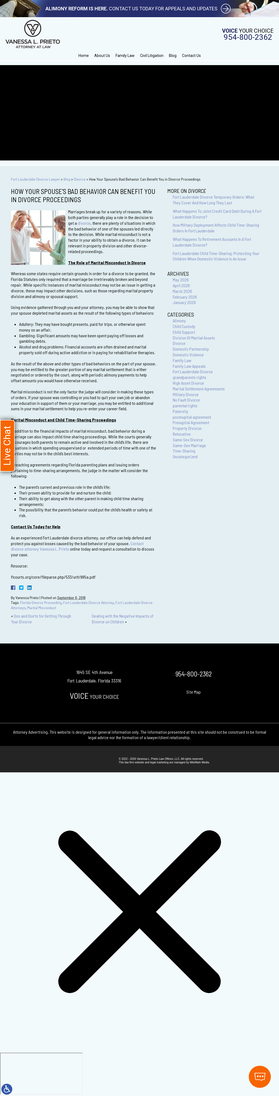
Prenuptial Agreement (191, 422)
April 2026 (181, 285)
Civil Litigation (151, 55)
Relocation (182, 433)
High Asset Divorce (188, 382)
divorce (84, 223)
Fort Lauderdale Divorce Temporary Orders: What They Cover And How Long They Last (213, 199)
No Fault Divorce (186, 399)
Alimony (179, 320)
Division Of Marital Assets (194, 337)
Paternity (180, 411)
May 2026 (181, 279)
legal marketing (159, 762)
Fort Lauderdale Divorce (193, 371)
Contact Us (191, 55)
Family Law (125, 55)
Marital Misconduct (41, 607)
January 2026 (184, 302)
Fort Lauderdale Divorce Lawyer (35, 179)
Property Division (187, 428)
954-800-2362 (248, 37)
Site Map (193, 691)
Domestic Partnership (191, 348)
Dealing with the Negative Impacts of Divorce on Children (122, 618)
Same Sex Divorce (188, 439)
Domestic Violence (188, 354)
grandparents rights (189, 377)
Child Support (184, 332)
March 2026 (182, 291)
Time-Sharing (184, 450)
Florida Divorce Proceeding (41, 602)
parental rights (185, 405)
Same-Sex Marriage (189, 445)
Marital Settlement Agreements (199, 388)
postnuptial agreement (192, 417)
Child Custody (184, 326)
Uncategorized (185, 456)
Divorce (80, 179)
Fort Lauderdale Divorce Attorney (88, 602)
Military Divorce (186, 394)
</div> (41, 1074)
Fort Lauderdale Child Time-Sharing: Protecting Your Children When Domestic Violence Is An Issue (216, 256)
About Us (102, 55)
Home (83, 55)
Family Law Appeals (189, 366)
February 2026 (185, 296)
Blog (173, 55)
